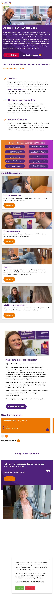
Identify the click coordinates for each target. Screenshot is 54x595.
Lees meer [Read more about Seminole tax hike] (9, 205)
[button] (51, 3)
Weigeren (30, 588)
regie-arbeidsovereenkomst (16, 89)
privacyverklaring (38, 582)
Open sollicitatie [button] (11, 55)
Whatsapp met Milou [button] (16, 406)
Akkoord (20, 588)
